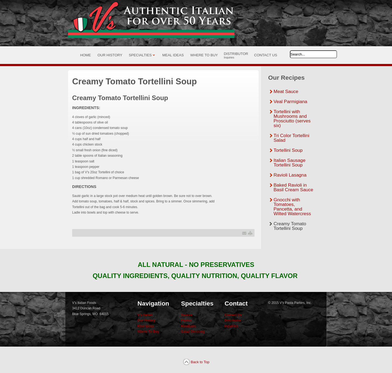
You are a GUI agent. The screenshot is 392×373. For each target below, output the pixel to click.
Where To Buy (148, 332)
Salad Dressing (193, 332)
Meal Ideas (145, 326)
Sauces (186, 315)
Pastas (186, 320)
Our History (146, 320)
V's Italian (145, 315)
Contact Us (233, 315)
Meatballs (188, 326)
